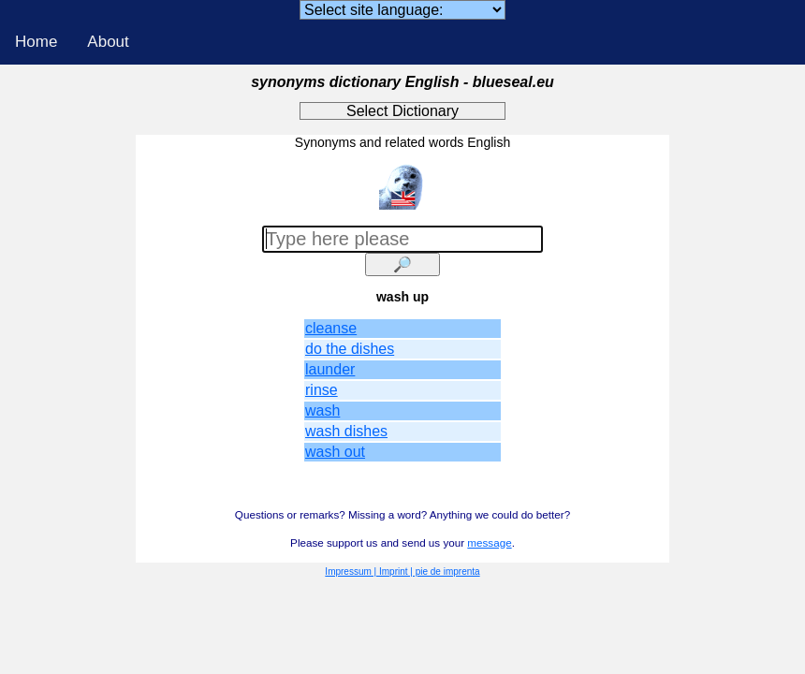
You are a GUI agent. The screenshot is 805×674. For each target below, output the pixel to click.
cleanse (331, 328)
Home (36, 42)
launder (330, 369)
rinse (321, 390)
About (107, 42)
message (489, 542)
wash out (335, 452)
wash (322, 410)
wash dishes (346, 431)
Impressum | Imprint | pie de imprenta (402, 571)
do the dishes (349, 349)
